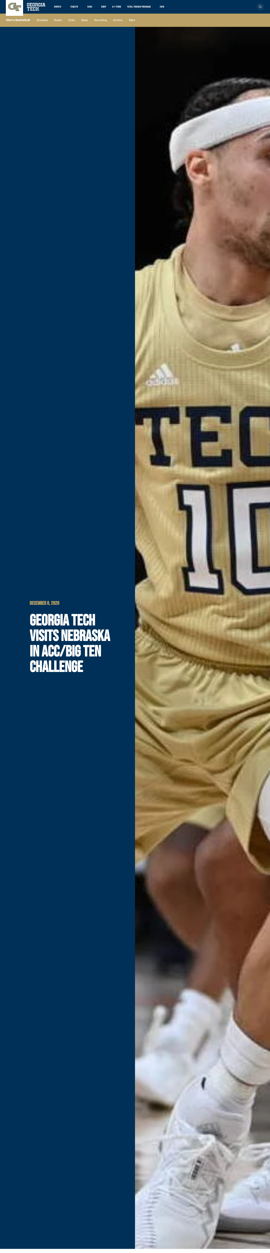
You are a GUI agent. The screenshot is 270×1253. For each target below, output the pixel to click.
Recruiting (100, 24)
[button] (260, 9)
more (132, 24)
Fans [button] (97, 9)
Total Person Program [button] (155, 9)
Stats (71, 24)
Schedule (42, 24)
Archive (118, 24)
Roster (58, 24)
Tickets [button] (79, 9)
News (84, 24)
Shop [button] (113, 9)
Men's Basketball (18, 24)
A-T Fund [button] (128, 9)
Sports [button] (59, 9)
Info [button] (184, 9)
